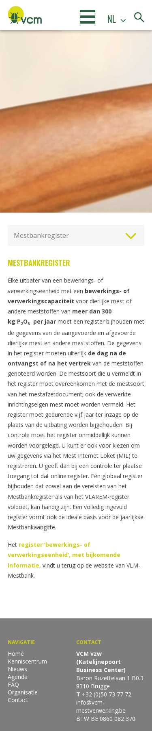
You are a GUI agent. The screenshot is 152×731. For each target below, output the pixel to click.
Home (16, 653)
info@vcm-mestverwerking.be (101, 706)
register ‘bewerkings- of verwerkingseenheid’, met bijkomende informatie (64, 555)
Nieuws (17, 669)
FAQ (13, 684)
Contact (18, 700)
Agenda (18, 677)
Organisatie (23, 692)
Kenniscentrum (27, 661)
